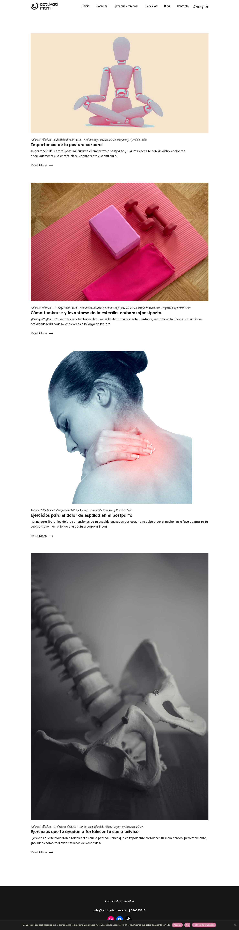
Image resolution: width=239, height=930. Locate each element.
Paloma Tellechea (41, 139)
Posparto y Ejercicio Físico (132, 139)
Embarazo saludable (92, 308)
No (187, 925)
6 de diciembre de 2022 (67, 139)
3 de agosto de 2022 (65, 308)
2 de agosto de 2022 (65, 510)
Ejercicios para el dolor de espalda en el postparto (82, 515)
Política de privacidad (119, 901)
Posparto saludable (149, 308)
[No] (235, 925)
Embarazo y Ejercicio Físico (100, 139)
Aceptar (177, 925)
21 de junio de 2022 (65, 826)
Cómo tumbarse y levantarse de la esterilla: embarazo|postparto (96, 312)
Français (200, 6)
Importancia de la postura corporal (67, 144)
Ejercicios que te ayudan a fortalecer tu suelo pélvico (85, 831)
